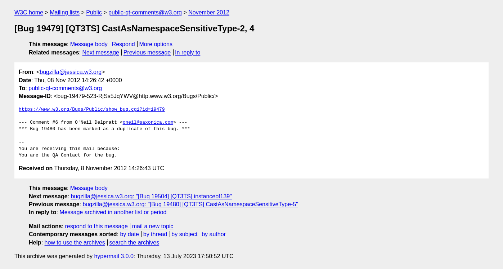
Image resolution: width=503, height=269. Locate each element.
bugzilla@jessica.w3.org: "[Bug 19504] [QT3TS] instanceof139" (151, 196)
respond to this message (96, 226)
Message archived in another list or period (112, 212)
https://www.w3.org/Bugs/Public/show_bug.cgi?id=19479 (92, 109)
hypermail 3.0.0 (113, 256)
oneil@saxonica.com (148, 122)
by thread (155, 234)
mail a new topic (153, 226)
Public (94, 12)
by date (129, 234)
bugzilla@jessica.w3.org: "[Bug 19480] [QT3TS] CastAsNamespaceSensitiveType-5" (190, 204)
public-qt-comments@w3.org (145, 12)
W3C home (28, 12)
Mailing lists (65, 12)
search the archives (134, 242)
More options (156, 44)
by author (214, 234)
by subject (184, 234)
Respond (123, 44)
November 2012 (208, 12)
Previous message (147, 52)
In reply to (187, 52)
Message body (89, 44)
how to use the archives (75, 242)
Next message (100, 52)
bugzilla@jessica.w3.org (71, 72)
